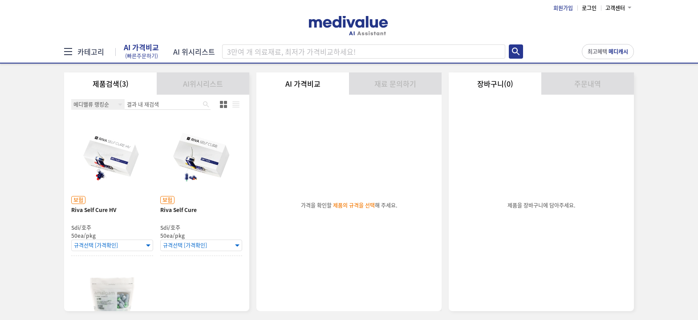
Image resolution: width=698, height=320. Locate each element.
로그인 (589, 8)
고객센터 (615, 8)
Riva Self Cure (178, 210)
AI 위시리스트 (194, 52)
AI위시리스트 (203, 83)
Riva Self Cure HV (93, 210)
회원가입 (563, 8)
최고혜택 (608, 52)
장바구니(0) (495, 83)
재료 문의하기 (395, 83)
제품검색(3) (111, 83)
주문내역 (587, 83)
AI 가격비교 (141, 51)
